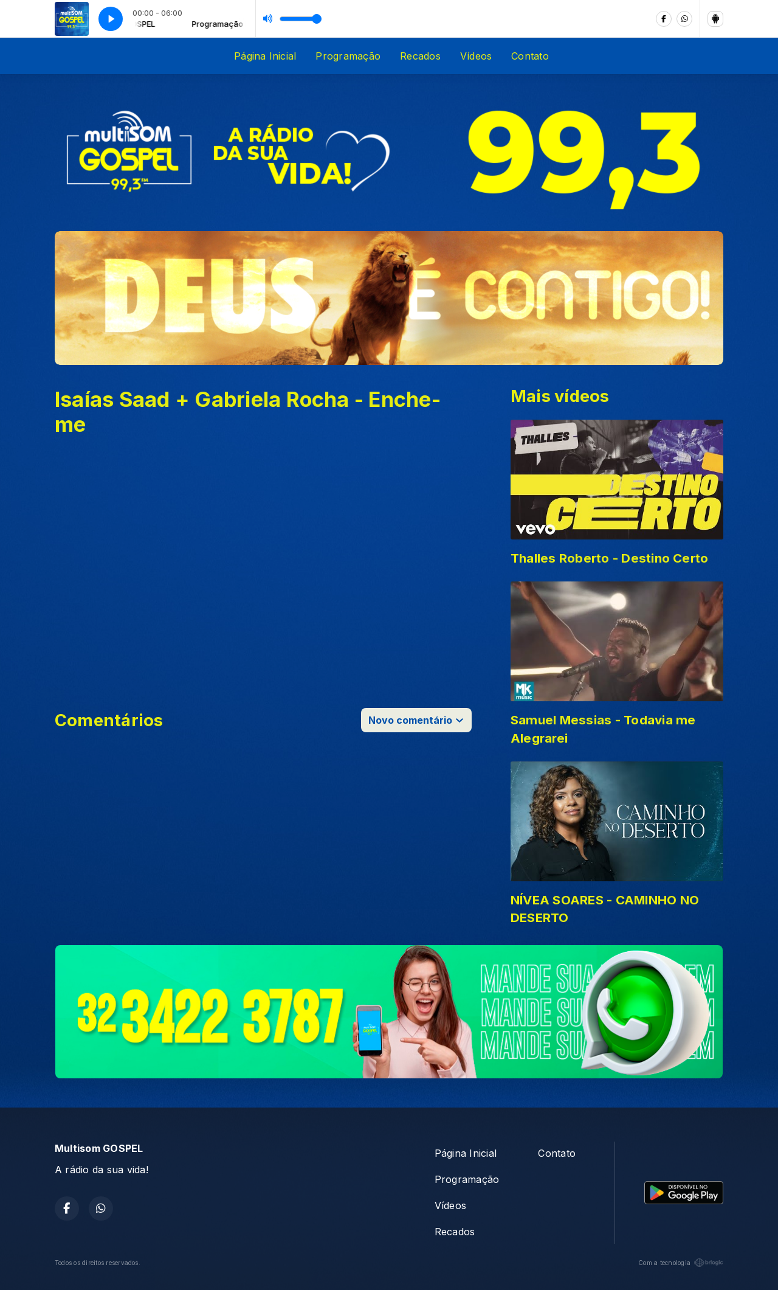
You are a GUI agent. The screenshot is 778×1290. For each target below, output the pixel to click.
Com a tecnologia (680, 1262)
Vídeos (476, 56)
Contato (530, 56)
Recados (420, 56)
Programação (347, 56)
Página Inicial (265, 56)
